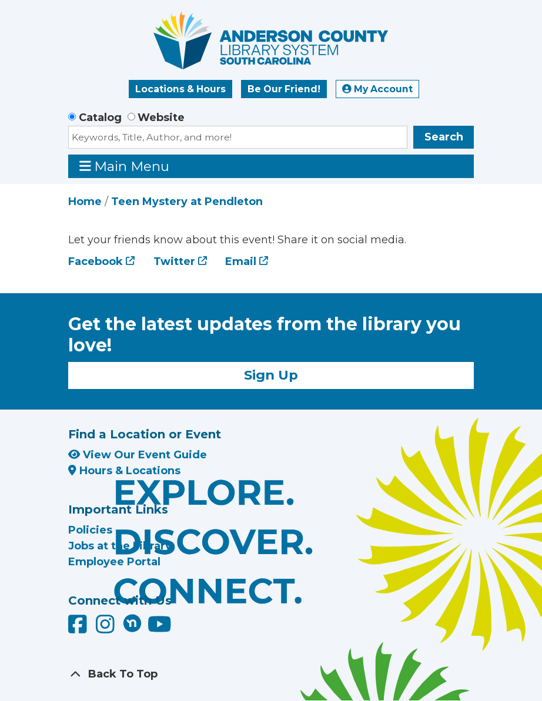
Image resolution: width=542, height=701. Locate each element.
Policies (90, 530)
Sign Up (271, 375)
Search (443, 136)
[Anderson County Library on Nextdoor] (132, 622)
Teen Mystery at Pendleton (187, 201)
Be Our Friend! (283, 89)
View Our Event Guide (137, 454)
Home (85, 201)
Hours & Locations (124, 470)
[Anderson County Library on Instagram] (107, 628)
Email (240, 261)
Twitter (174, 261)
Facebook (95, 261)
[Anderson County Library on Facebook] (79, 628)
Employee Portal (114, 561)
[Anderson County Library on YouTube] (160, 628)
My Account (377, 89)
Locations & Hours (180, 89)
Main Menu (124, 166)
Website (161, 117)
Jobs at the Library (120, 545)
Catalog (100, 117)
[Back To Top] (271, 674)
